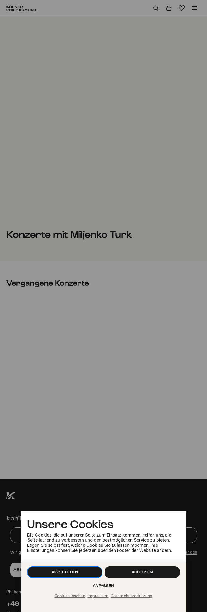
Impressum (97, 596)
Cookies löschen (69, 596)
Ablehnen (142, 572)
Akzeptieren (64, 572)
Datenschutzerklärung (131, 596)
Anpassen (103, 585)
